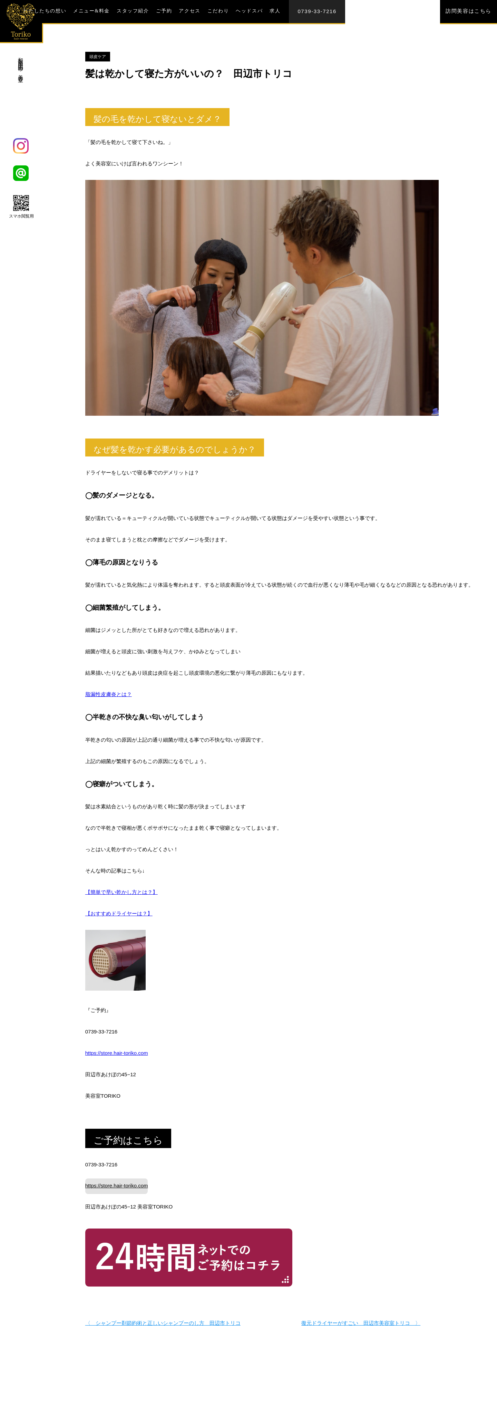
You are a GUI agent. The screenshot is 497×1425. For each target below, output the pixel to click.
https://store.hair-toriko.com (116, 1053)
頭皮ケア (97, 56)
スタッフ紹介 (133, 10)
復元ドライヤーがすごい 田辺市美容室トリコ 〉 (360, 1318)
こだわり (218, 10)
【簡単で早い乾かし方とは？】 (121, 892)
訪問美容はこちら (468, 11)
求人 (275, 10)
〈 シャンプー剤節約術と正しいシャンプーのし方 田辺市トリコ (163, 1318)
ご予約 (164, 10)
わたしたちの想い (44, 10)
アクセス (189, 10)
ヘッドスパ (249, 10)
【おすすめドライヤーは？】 (119, 913)
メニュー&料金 (91, 10)
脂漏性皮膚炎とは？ (108, 694)
